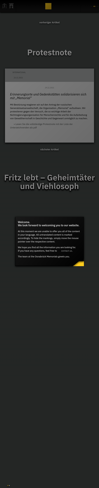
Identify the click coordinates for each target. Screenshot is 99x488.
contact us (66, 250)
